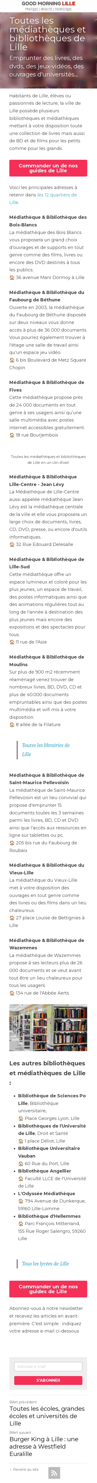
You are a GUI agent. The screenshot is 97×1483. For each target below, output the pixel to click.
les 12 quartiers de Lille (62, 195)
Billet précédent (23, 1378)
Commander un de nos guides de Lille (48, 168)
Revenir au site (24, 1445)
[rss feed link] (54, 1449)
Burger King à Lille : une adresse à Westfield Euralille (43, 1423)
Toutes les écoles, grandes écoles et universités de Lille (47, 1392)
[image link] (48, 6)
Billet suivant (20, 1409)
